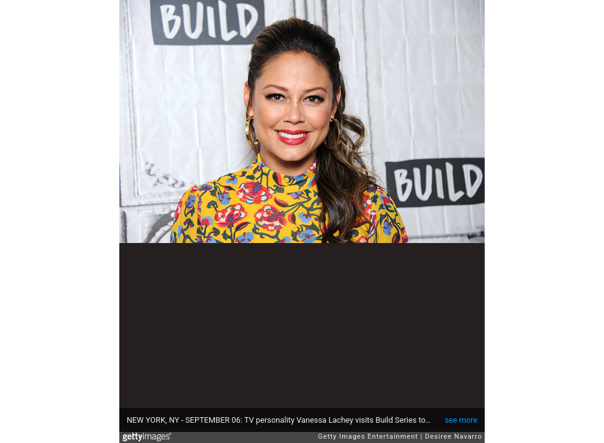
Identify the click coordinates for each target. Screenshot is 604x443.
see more (461, 420)
